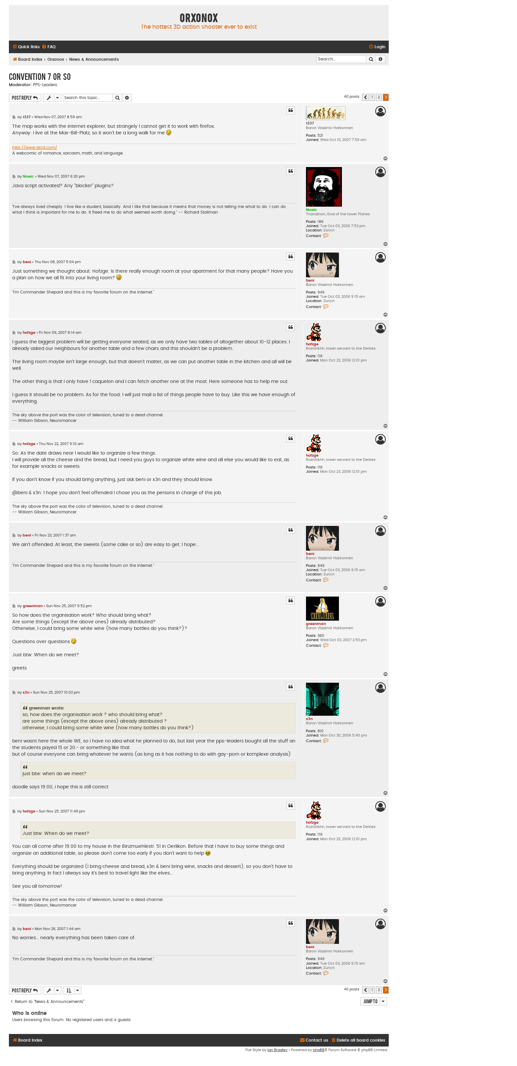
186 (320, 222)
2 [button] (379, 97)
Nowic (311, 210)
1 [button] (372, 97)
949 (321, 292)
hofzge (312, 344)
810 (320, 731)
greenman (316, 624)
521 (320, 135)
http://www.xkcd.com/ (34, 148)
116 (320, 356)
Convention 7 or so (40, 76)
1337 (310, 123)
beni (310, 280)
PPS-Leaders (45, 85)
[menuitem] (48, 47)
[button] (365, 97)
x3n (309, 719)
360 (321, 635)
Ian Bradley (277, 1050)
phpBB (318, 1050)
